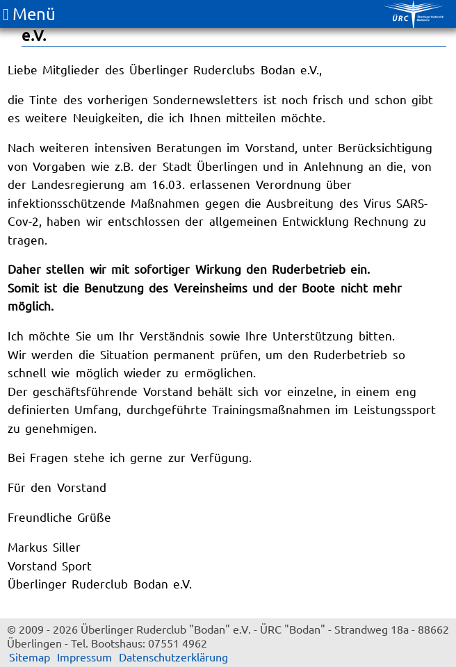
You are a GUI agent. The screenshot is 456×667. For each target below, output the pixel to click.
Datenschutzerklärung (173, 657)
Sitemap (29, 657)
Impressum (84, 657)
